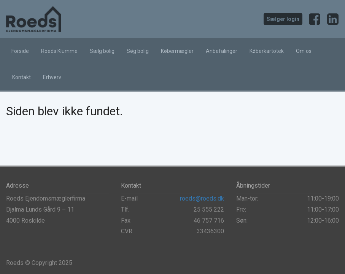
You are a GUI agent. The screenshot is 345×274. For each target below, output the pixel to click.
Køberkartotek (267, 51)
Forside (20, 51)
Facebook (314, 19)
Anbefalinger (221, 51)
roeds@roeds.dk (202, 198)
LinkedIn (333, 19)
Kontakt (21, 77)
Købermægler (177, 51)
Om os (304, 51)
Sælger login (283, 19)
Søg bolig (138, 51)
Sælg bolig (102, 51)
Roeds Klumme (59, 51)
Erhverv (52, 77)
